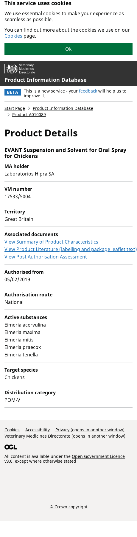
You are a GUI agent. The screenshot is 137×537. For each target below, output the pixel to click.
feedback (88, 91)
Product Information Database (45, 80)
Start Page (14, 108)
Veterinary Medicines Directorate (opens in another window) (64, 436)
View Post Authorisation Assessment (45, 256)
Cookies (13, 36)
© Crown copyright (69, 506)
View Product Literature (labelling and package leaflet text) (70, 249)
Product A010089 (29, 114)
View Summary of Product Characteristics (51, 242)
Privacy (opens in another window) (89, 430)
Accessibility (37, 430)
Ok (68, 49)
